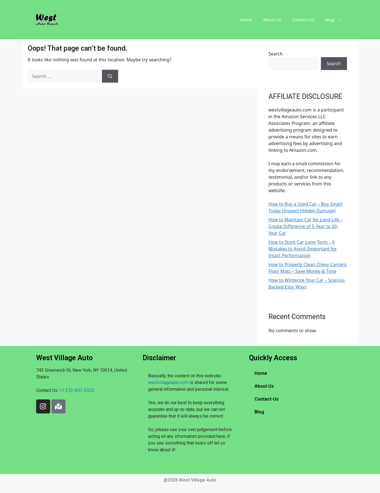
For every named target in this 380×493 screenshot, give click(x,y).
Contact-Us (303, 19)
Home (246, 19)
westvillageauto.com (168, 382)
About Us (272, 19)
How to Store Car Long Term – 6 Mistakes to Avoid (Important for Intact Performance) (303, 249)
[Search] (110, 76)
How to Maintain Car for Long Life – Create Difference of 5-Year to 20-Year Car (306, 226)
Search (276, 54)
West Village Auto (197, 480)
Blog (336, 19)
